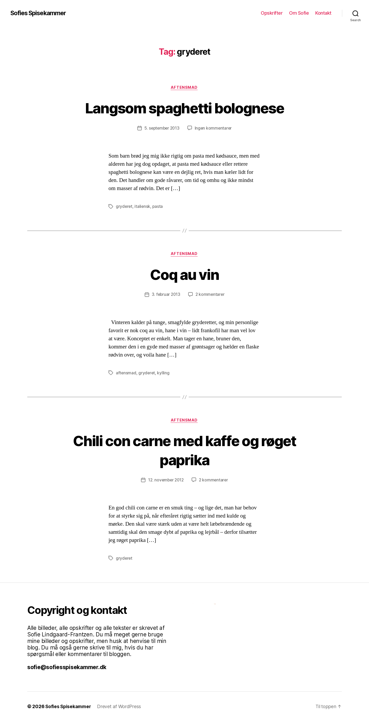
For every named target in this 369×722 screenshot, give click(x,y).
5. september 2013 (161, 128)
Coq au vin (184, 274)
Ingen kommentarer (214, 128)
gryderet (124, 206)
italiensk (143, 206)
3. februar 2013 (165, 295)
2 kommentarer (210, 295)
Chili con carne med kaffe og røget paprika (184, 450)
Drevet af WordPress (121, 707)
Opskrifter (272, 13)
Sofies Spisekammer (39, 13)
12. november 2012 (165, 481)
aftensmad (126, 373)
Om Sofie (299, 13)
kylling (164, 373)
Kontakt (323, 13)
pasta (158, 206)
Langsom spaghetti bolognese (184, 108)
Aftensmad (184, 87)
